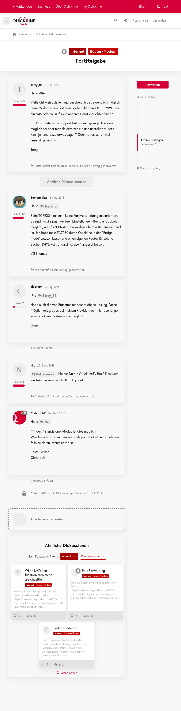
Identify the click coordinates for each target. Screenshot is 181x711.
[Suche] (116, 20)
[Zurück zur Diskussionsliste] (6, 21)
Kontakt (163, 6)
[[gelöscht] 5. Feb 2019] (75, 572)
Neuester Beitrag (148, 168)
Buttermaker (46, 374)
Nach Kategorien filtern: (43, 556)
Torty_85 (51, 206)
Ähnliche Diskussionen (66, 181)
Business (43, 6)
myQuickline (92, 6)
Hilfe (140, 6)
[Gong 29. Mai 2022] (46, 630)
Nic (47, 422)
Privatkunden (22, 6)
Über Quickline (67, 6)
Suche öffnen (67, 673)
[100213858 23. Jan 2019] (18, 572)
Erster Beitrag (146, 97)
